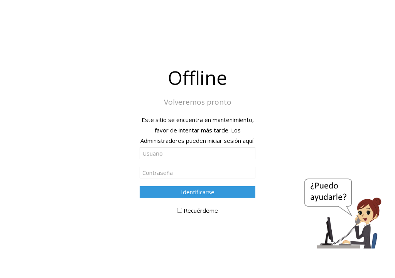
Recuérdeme (201, 210)
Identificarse (197, 192)
